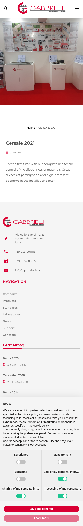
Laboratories (12, 314)
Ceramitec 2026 (14, 375)
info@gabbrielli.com (29, 270)
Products (9, 300)
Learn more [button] (41, 518)
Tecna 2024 (11, 392)
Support (9, 328)
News (7, 321)
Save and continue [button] (41, 508)
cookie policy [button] (41, 425)
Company (10, 294)
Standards (10, 307)
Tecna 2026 (11, 358)
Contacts (9, 335)
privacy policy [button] (30, 414)
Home (31, 127)
